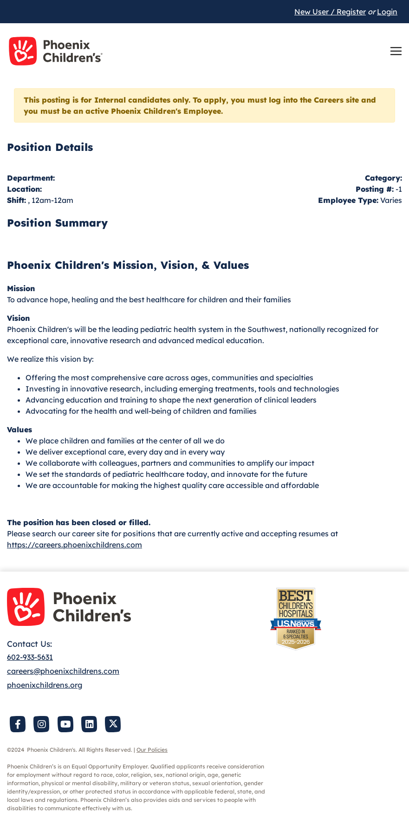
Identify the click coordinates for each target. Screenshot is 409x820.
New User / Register (330, 11)
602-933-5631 (30, 657)
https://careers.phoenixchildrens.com (74, 544)
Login (387, 11)
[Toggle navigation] (396, 51)
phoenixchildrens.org (44, 685)
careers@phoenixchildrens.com (63, 671)
